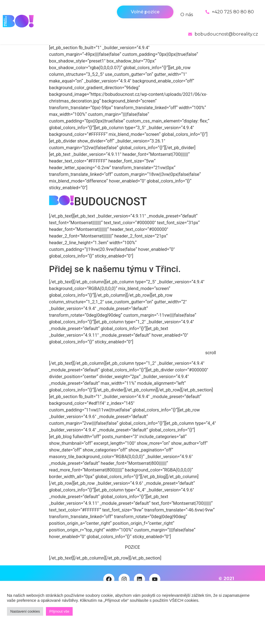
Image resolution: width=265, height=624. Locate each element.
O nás (186, 14)
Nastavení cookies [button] (25, 611)
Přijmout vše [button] (59, 611)
